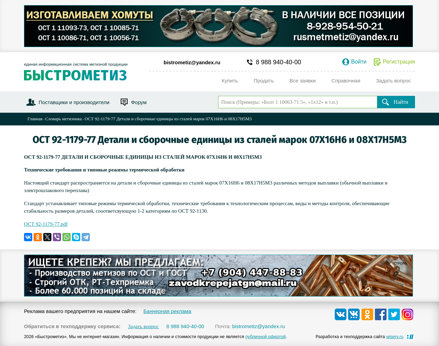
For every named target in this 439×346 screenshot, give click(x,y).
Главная (35, 118)
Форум (139, 102)
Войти (359, 62)
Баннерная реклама (167, 311)
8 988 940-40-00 (278, 62)
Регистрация (399, 62)
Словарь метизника (63, 118)
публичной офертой (265, 336)
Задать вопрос (143, 326)
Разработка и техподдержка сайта (359, 336)
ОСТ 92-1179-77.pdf (46, 224)
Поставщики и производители (73, 102)
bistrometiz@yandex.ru (192, 62)
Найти (401, 102)
